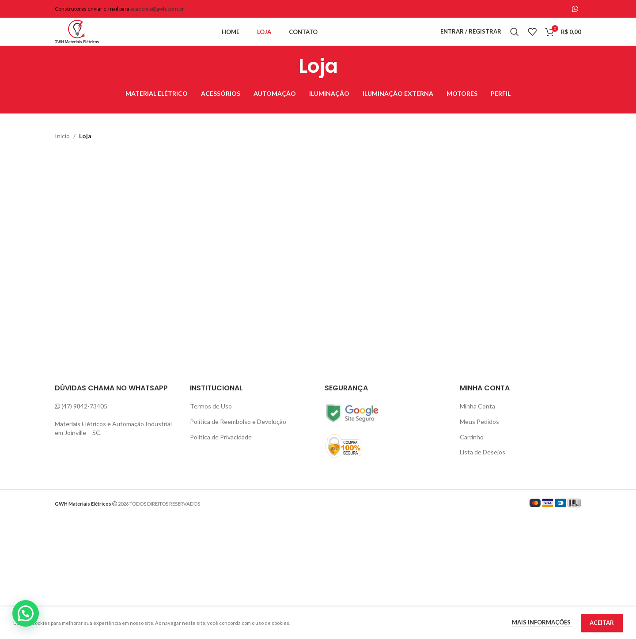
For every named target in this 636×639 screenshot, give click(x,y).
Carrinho (472, 455)
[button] (25, 613)
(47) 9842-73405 (85, 424)
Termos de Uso (210, 424)
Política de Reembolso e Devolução (239, 439)
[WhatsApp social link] (575, 9)
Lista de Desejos (483, 470)
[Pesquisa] (514, 41)
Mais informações (541, 622)
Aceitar (601, 623)
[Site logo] (88, 41)
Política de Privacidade (221, 455)
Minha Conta (477, 424)
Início (62, 154)
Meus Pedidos (479, 439)
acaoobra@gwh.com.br (157, 9)
